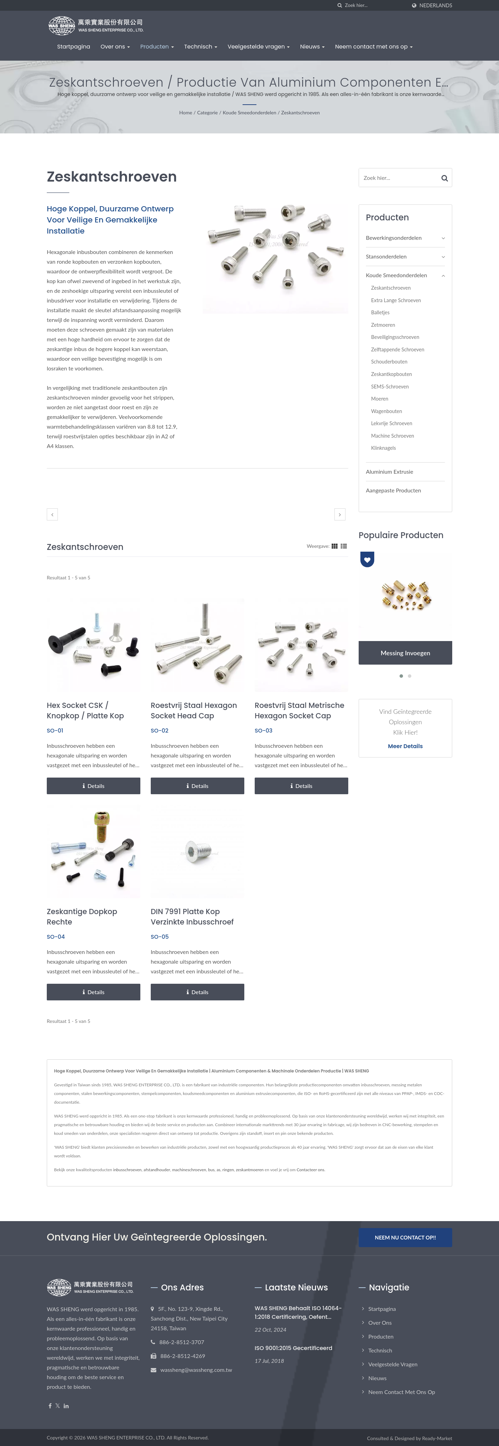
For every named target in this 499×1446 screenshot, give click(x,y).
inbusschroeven (127, 1169)
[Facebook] (50, 1405)
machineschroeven (189, 1169)
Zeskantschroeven (300, 112)
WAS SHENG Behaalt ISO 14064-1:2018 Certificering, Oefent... (298, 1311)
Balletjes (380, 312)
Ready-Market (437, 1437)
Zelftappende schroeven (397, 349)
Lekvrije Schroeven (391, 423)
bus (211, 1169)
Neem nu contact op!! (405, 1237)
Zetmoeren (383, 325)
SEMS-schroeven (390, 386)
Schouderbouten (389, 362)
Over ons (115, 47)
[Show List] (343, 545)
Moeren (379, 399)
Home (185, 112)
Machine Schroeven (392, 436)
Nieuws (312, 47)
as (218, 1169)
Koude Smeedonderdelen (249, 112)
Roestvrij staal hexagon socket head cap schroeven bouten (194, 715)
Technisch (200, 47)
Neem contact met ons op (373, 47)
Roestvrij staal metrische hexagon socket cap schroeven (299, 715)
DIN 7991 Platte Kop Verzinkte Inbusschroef (192, 916)
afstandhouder (156, 1169)
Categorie (207, 112)
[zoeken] (340, 5)
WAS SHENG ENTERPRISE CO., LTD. (126, 1436)
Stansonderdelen (386, 256)
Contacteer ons (310, 1169)
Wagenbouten (386, 411)
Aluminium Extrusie (389, 471)
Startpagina (73, 47)
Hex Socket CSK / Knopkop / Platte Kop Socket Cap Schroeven (88, 715)
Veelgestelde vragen (259, 47)
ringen (228, 1169)
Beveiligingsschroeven (395, 337)
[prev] (52, 514)
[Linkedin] (66, 1405)
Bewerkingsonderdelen (394, 237)
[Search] (376, 5)
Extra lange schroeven (396, 300)
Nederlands (436, 5)
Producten (157, 47)
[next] (339, 514)
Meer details (405, 746)
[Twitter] (57, 1405)
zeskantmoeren (250, 1169)
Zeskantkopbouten (391, 374)
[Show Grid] (334, 545)
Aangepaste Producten (393, 490)
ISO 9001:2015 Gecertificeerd (293, 1347)
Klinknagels (383, 448)
